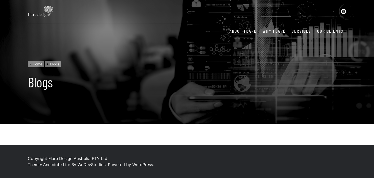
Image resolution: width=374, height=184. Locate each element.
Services (301, 31)
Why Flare (274, 31)
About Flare (242, 31)
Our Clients (330, 31)
